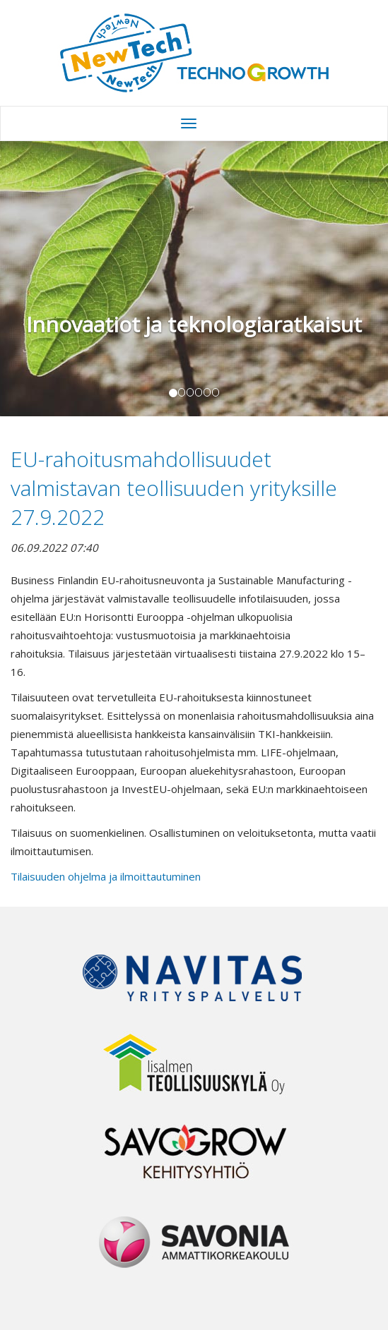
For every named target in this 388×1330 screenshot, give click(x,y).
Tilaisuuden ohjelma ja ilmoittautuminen (106, 876)
